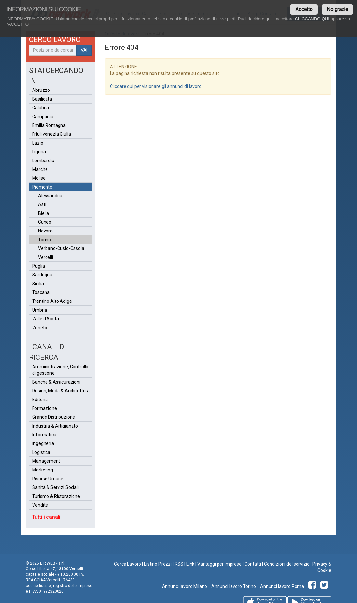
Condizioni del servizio (287, 564)
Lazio (37, 143)
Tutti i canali (46, 517)
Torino (44, 239)
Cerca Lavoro (127, 564)
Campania (42, 116)
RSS (179, 564)
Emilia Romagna (49, 125)
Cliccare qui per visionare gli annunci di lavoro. (156, 86)
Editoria (40, 399)
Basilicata (42, 99)
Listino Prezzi (158, 564)
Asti (42, 204)
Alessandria (50, 195)
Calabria (40, 107)
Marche (40, 169)
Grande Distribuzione (53, 417)
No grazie (337, 9)
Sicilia (38, 283)
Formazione (44, 408)
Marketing (42, 469)
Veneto (39, 327)
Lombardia (43, 160)
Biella (43, 213)
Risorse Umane (47, 478)
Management (46, 461)
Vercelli (45, 257)
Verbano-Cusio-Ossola (61, 248)
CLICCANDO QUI (312, 18)
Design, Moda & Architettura (61, 390)
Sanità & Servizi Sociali (55, 487)
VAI (84, 50)
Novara (45, 230)
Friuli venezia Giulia (51, 134)
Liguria (39, 151)
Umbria (39, 310)
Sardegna (42, 274)
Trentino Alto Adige (52, 301)
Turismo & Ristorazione (56, 496)
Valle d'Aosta (45, 318)
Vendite (40, 505)
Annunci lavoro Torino (233, 586)
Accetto (303, 9)
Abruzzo (41, 90)
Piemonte (42, 186)
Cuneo (44, 222)
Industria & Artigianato (55, 425)
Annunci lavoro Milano (184, 586)
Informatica (44, 434)
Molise (39, 178)
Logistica (41, 452)
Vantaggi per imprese (219, 564)
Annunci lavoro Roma (281, 586)
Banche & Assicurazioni (56, 382)
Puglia (38, 266)
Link (190, 564)
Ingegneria (43, 443)
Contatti (253, 564)
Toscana (41, 292)
